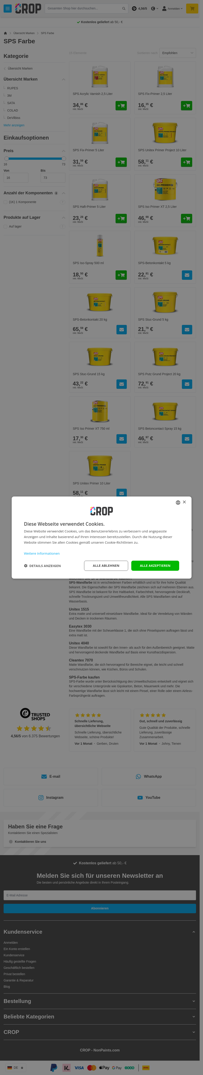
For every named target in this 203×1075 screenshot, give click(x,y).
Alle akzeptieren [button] (155, 565)
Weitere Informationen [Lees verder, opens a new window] (42, 553)
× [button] (184, 502)
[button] (42, 565)
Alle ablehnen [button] (106, 565)
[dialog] (102, 537)
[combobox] (178, 502)
